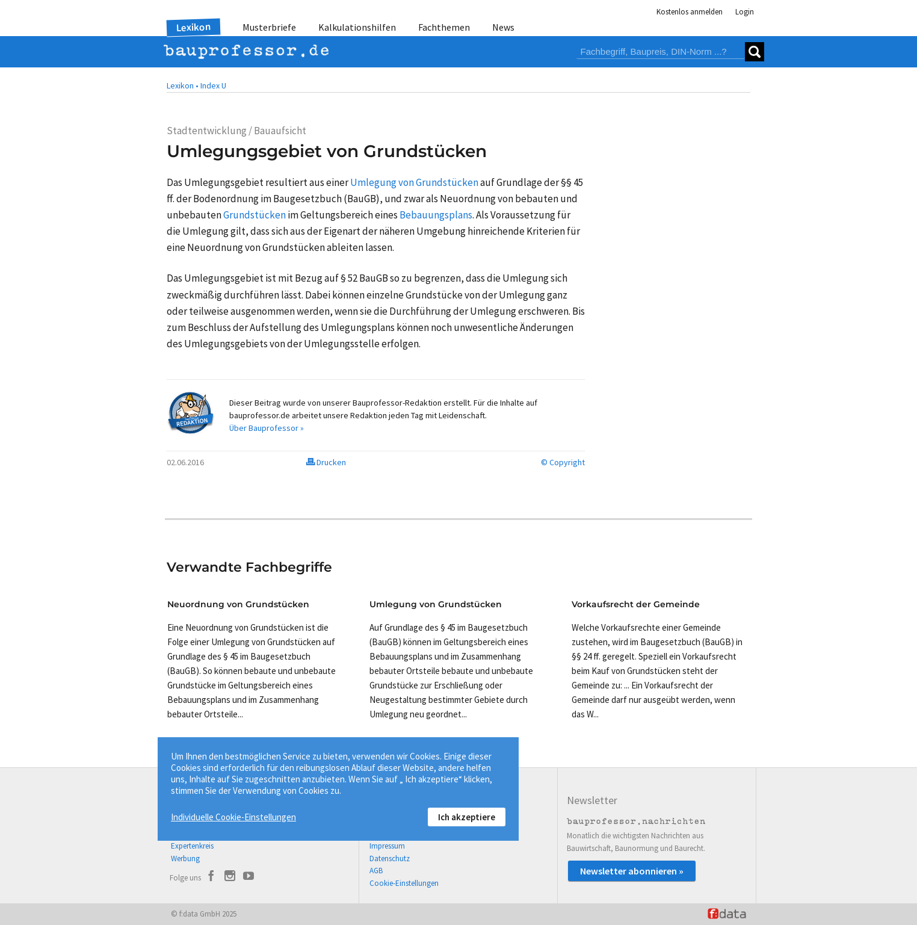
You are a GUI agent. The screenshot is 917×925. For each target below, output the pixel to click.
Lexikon (193, 27)
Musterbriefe (269, 27)
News (503, 27)
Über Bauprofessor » (266, 427)
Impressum (387, 846)
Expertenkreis (192, 846)
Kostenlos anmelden (689, 12)
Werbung (185, 858)
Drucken (326, 462)
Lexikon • (183, 85)
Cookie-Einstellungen (404, 883)
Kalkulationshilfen (357, 27)
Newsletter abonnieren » (632, 871)
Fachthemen (444, 27)
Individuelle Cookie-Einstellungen (233, 817)
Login (744, 12)
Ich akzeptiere (466, 817)
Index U (213, 85)
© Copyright (563, 462)
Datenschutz (389, 858)
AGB (376, 870)
